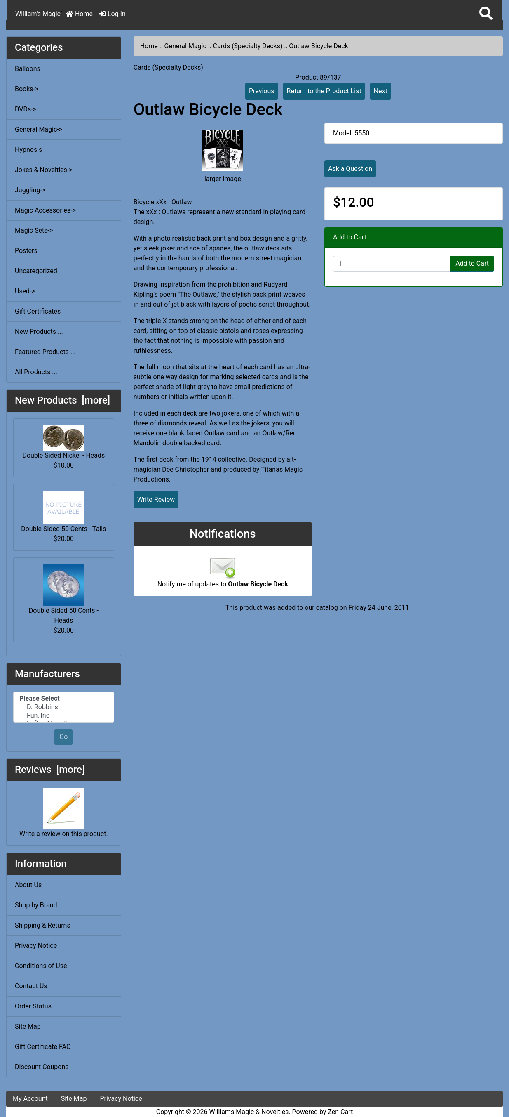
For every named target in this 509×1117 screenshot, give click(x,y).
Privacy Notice (36, 945)
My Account (30, 1099)
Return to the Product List (324, 91)
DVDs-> (25, 109)
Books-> (26, 89)
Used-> (25, 291)
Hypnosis (28, 149)
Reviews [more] (49, 769)
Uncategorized (36, 271)
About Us (28, 885)
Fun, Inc (64, 715)
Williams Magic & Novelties (249, 1112)
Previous (261, 91)
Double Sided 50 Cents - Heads (64, 594)
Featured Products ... (45, 352)
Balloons (27, 69)
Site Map (28, 1026)
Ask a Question (350, 168)
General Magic (185, 46)
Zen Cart (340, 1112)
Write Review (156, 499)
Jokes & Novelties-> (44, 170)
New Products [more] (62, 400)
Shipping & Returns (42, 925)
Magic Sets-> (34, 230)
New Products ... (39, 331)
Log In (112, 14)
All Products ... (36, 372)
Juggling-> (30, 190)
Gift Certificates (38, 311)
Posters (26, 251)
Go (63, 737)
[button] (486, 13)
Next (380, 91)
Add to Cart (472, 263)
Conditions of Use (41, 966)
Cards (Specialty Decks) (247, 46)
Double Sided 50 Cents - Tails (63, 512)
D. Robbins (64, 707)
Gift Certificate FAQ (43, 1047)
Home (79, 14)
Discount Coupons (42, 1067)
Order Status (33, 1006)
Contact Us (31, 986)
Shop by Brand (36, 905)
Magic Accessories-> (45, 210)
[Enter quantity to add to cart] (391, 264)
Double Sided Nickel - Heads (63, 442)
